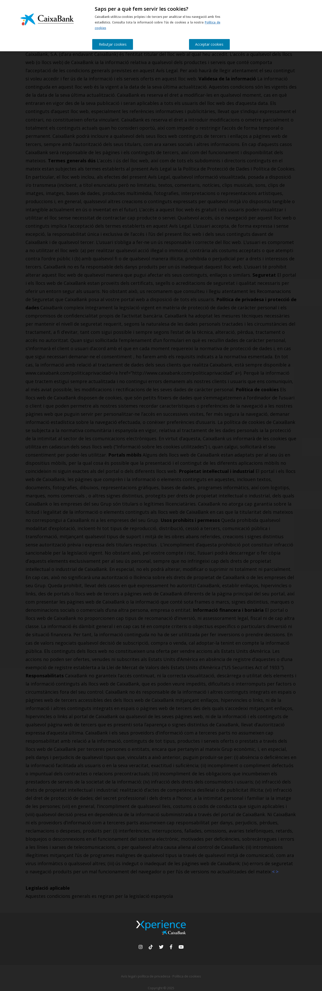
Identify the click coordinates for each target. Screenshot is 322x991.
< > (275, 871)
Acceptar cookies (209, 44)
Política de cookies (186, 976)
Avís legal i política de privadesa (145, 976)
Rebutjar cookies (113, 44)
